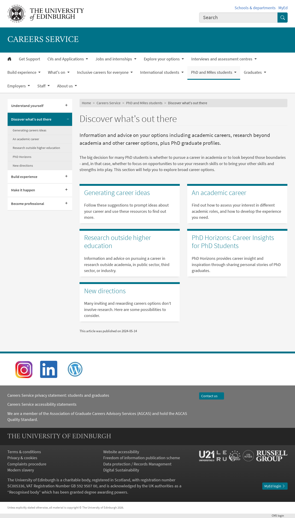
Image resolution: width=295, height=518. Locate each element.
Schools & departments (255, 7)
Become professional (27, 203)
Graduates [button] (253, 72)
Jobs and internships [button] (114, 59)
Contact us (211, 396)
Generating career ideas (117, 192)
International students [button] (160, 72)
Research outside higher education (36, 148)
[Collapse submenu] (68, 119)
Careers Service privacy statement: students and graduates (58, 395)
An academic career (26, 139)
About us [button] (65, 86)
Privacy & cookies (22, 457)
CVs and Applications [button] (66, 59)
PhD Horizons (22, 157)
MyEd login (275, 486)
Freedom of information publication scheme (141, 457)
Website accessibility (121, 451)
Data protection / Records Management (137, 464)
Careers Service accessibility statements (42, 404)
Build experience (24, 177)
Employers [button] (17, 86)
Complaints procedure (26, 464)
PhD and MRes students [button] (212, 72)
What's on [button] (57, 72)
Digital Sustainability (121, 470)
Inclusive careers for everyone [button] (103, 72)
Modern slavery (20, 470)
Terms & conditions (24, 451)
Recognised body (24, 492)
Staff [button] (41, 86)
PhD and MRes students (144, 103)
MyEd (283, 7)
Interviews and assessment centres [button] (222, 59)
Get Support (29, 59)
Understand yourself (27, 106)
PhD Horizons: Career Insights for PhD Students (233, 241)
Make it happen (23, 190)
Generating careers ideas (29, 130)
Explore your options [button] (162, 59)
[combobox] (238, 17)
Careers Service (109, 103)
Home (86, 103)
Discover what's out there (31, 119)
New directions (23, 165)
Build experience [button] (22, 72)
